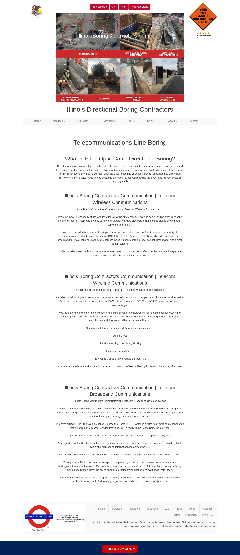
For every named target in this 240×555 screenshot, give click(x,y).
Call (114, 6)
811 (131, 120)
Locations (109, 120)
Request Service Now (120, 548)
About (172, 120)
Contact (195, 120)
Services (59, 120)
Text (123, 6)
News (151, 120)
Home (37, 120)
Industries (84, 120)
